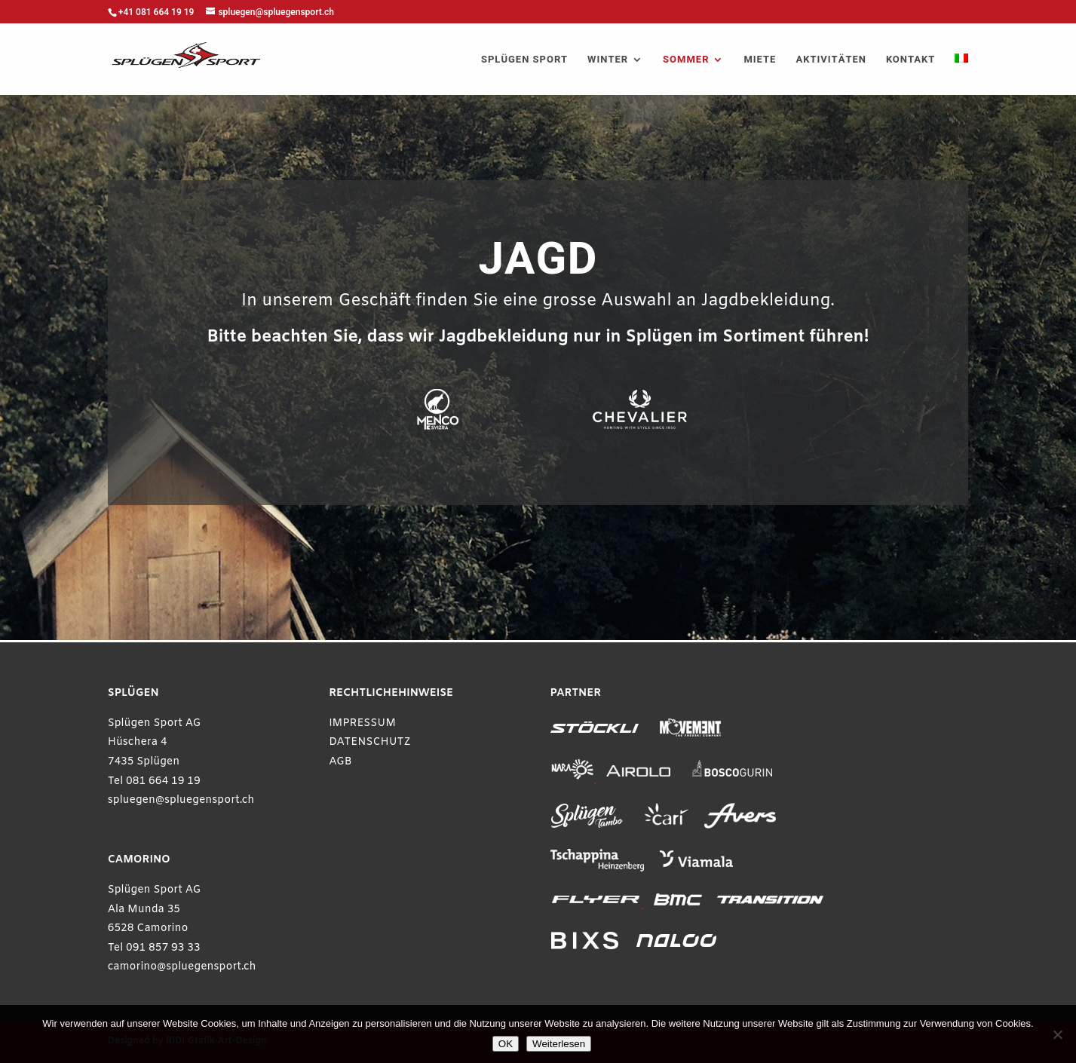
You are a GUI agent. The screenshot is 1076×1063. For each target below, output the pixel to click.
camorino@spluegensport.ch (182, 967)
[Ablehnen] (1057, 1034)
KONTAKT (910, 60)
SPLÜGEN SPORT (524, 60)
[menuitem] (961, 74)
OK (505, 1043)
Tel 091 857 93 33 (154, 948)
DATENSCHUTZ (370, 742)
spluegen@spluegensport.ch (181, 800)
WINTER (607, 60)
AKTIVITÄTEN (831, 60)
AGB (340, 762)
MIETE (759, 60)
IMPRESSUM (362, 723)
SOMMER (686, 60)
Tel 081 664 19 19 (154, 781)
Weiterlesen (558, 1043)
